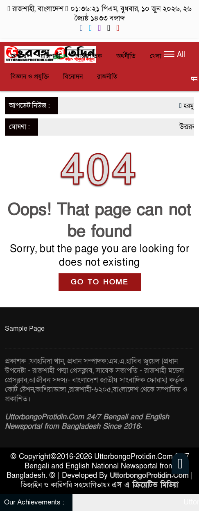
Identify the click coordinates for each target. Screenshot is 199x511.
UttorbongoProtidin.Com (149, 475)
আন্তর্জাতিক (88, 56)
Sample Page (25, 328)
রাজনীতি (107, 76)
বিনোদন (73, 76)
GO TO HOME (100, 282)
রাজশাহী (51, 56)
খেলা (155, 56)
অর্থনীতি (126, 56)
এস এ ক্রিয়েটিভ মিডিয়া (145, 485)
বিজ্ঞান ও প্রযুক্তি (30, 76)
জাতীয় (18, 56)
